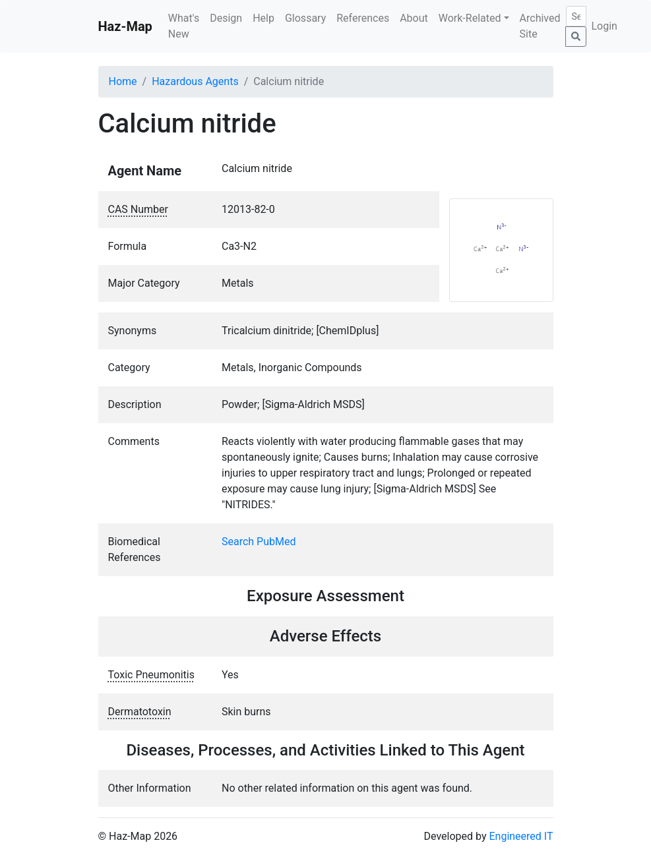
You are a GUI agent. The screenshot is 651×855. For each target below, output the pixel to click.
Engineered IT (521, 836)
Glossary (305, 18)
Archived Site (540, 26)
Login (604, 26)
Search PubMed (259, 541)
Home (123, 81)
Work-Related (470, 18)
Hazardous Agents (195, 81)
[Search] (576, 16)
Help (263, 18)
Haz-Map (125, 26)
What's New (183, 26)
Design (226, 18)
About (414, 18)
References (362, 18)
